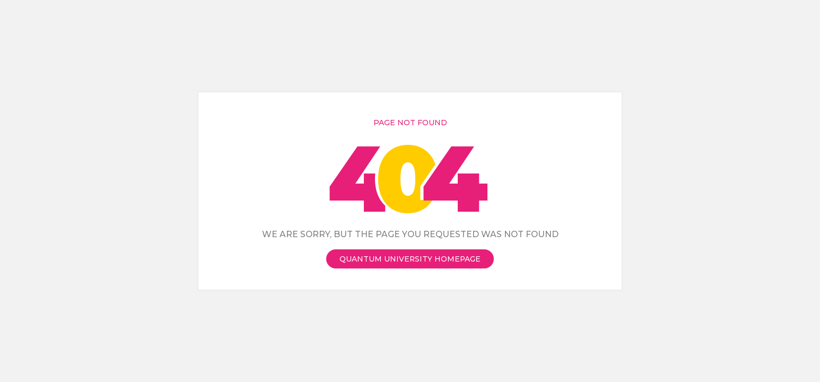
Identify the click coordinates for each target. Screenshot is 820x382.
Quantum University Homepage (410, 259)
